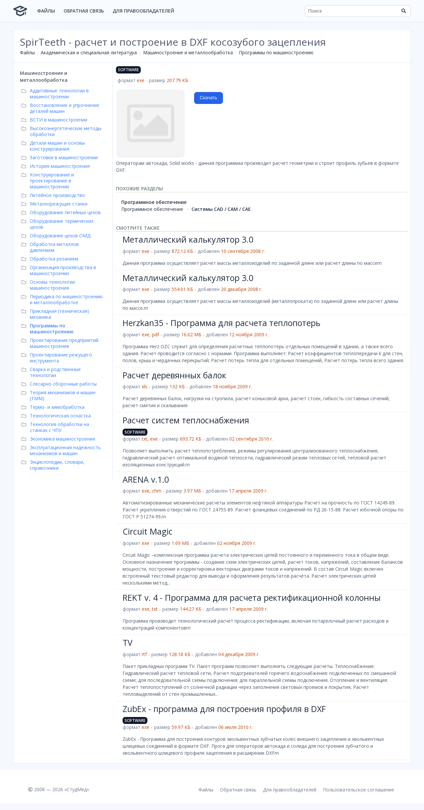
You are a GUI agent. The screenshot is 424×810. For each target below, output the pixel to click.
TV (127, 642)
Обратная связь (84, 11)
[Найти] (403, 11)
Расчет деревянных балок (174, 375)
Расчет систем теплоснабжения (186, 420)
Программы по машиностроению (276, 52)
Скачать (208, 97)
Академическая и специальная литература (89, 52)
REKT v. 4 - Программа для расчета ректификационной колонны (252, 597)
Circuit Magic (148, 531)
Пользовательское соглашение (358, 789)
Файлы (46, 11)
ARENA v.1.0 (146, 479)
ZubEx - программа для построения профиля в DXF (224, 708)
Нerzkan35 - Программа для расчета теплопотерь (221, 322)
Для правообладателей (143, 11)
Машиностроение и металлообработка (188, 52)
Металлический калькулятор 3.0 (188, 239)
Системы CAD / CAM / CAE (221, 209)
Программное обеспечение (153, 202)
